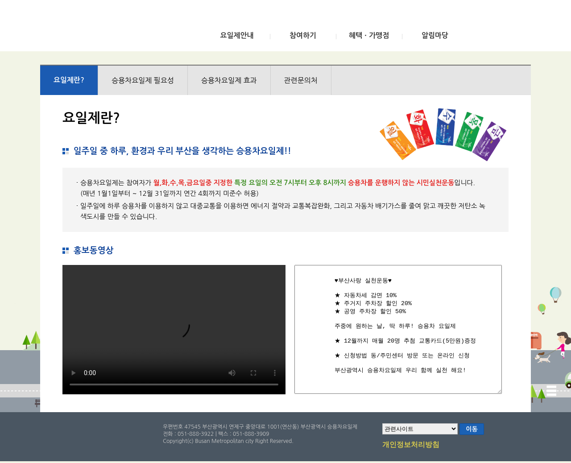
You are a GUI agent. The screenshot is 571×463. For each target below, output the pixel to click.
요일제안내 (236, 35)
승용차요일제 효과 (229, 80)
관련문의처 (301, 80)
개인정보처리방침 (410, 445)
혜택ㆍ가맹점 (369, 35)
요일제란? (69, 80)
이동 (471, 429)
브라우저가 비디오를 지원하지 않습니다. (174, 329)
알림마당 (435, 35)
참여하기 (303, 35)
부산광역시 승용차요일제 (106, 28)
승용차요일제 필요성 (143, 80)
